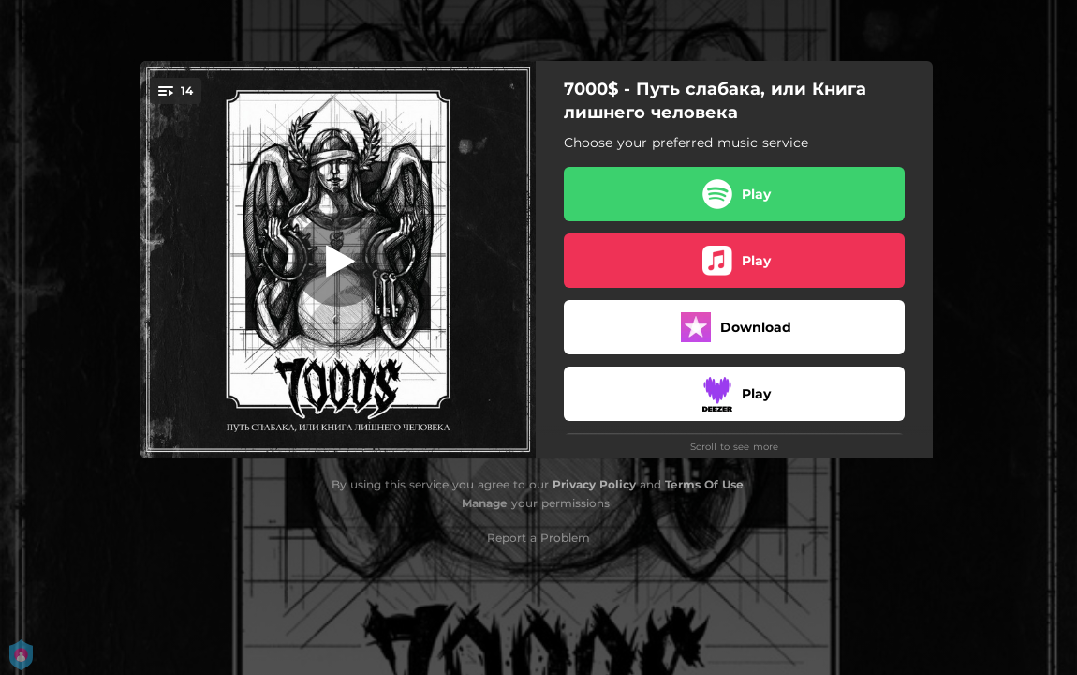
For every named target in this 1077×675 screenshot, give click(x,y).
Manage (485, 503)
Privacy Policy (594, 484)
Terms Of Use (704, 484)
